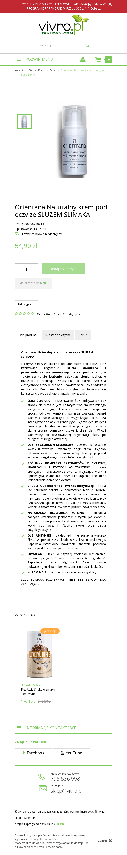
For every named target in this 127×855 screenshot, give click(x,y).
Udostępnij (26, 304)
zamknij (105, 840)
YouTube (71, 752)
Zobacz (95, 8)
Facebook (33, 752)
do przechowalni (33, 283)
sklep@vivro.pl (67, 790)
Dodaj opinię (73, 314)
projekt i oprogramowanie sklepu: (40, 824)
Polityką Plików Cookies (43, 839)
